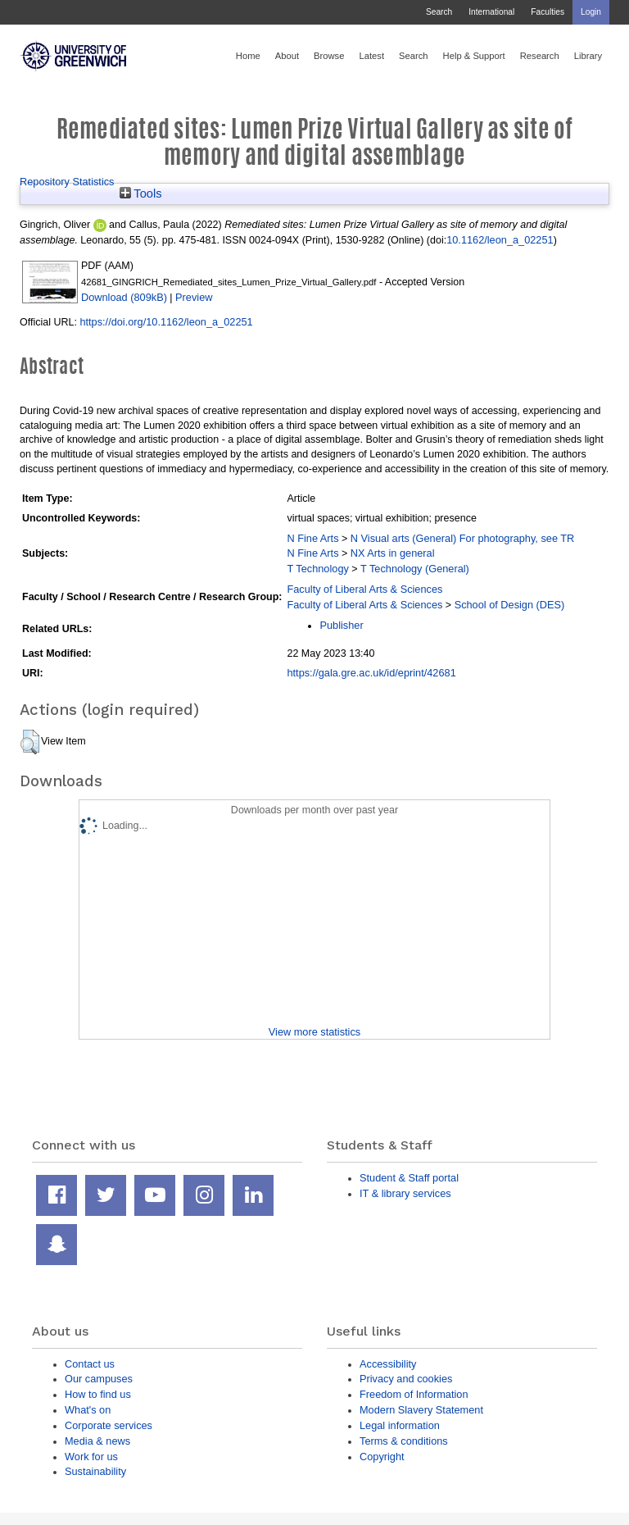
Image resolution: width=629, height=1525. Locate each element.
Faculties (547, 11)
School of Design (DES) (510, 605)
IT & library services (405, 1193)
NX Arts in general (393, 553)
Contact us (90, 1364)
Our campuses (99, 1378)
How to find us (98, 1394)
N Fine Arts (312, 538)
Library (588, 56)
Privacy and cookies (406, 1378)
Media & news (97, 1441)
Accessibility (388, 1364)
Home (248, 56)
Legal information (400, 1425)
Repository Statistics (67, 181)
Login (591, 11)
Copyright (382, 1456)
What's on (88, 1410)
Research (539, 56)
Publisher (341, 625)
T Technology (317, 568)
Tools (141, 193)
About (287, 56)
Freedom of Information (414, 1394)
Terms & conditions (404, 1441)
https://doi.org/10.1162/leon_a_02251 (165, 322)
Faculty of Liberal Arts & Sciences (364, 589)
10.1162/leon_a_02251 (499, 240)
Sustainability (95, 1471)
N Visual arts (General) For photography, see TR (463, 538)
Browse (329, 56)
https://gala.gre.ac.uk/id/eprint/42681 (371, 673)
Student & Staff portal (409, 1178)
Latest (371, 56)
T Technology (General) (414, 568)
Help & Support (474, 56)
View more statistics (314, 1032)
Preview (193, 297)
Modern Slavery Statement (421, 1410)
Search (439, 11)
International (491, 11)
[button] (29, 742)
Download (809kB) (124, 297)
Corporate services (108, 1425)
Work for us (91, 1456)
